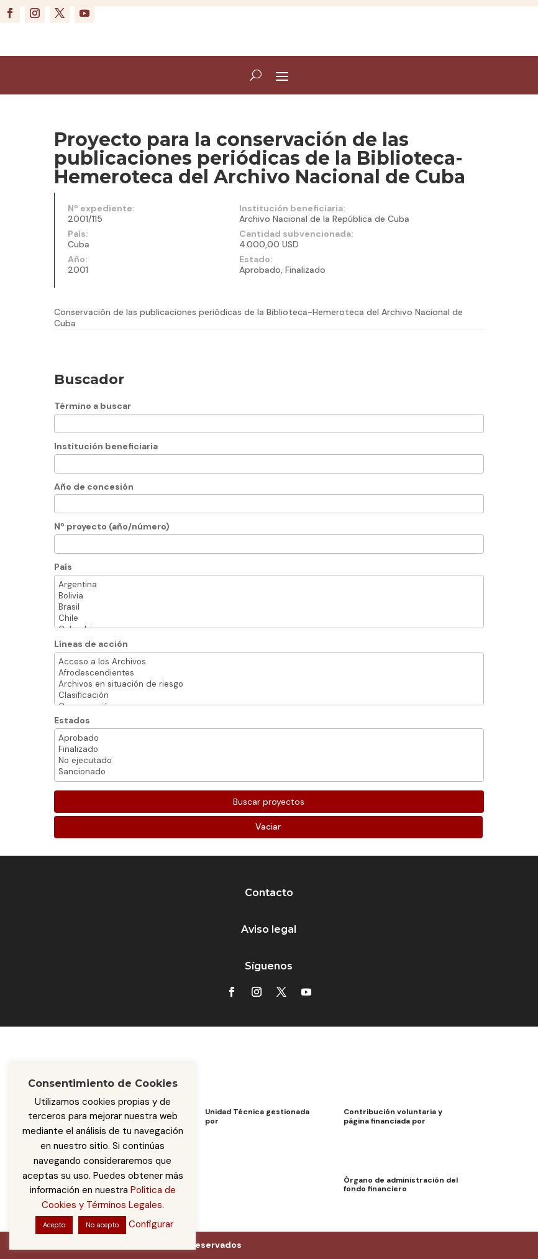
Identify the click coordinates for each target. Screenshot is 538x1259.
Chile (269, 618)
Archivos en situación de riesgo (269, 684)
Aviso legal (268, 929)
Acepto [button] (54, 1224)
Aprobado (269, 738)
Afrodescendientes (269, 673)
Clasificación (269, 695)
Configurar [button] (151, 1224)
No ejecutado (269, 760)
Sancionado (269, 771)
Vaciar (268, 826)
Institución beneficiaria (106, 446)
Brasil (269, 607)
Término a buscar (92, 405)
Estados (72, 720)
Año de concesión (94, 486)
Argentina (269, 584)
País (63, 566)
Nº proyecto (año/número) (112, 526)
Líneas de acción (91, 643)
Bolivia (269, 596)
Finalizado (269, 749)
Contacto (269, 893)
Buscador (89, 379)
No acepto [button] (102, 1224)
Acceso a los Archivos (269, 661)
